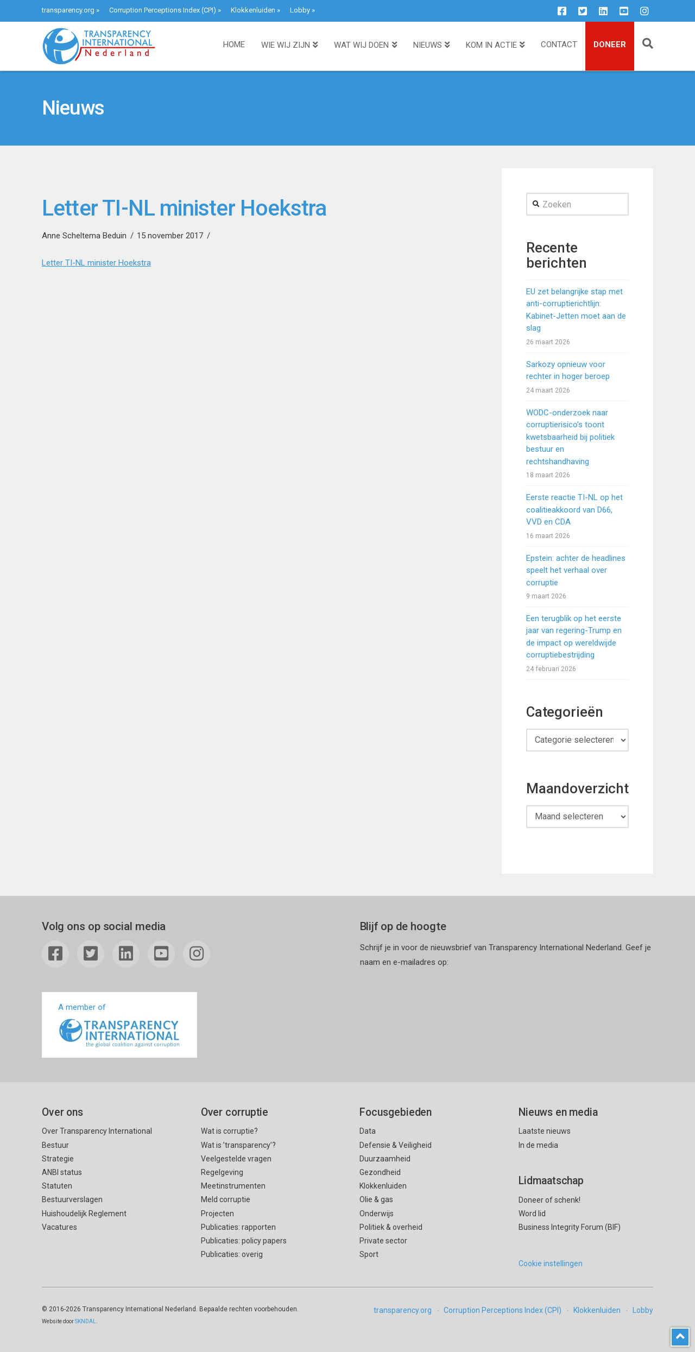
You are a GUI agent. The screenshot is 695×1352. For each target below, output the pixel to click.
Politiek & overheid (390, 1227)
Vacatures (59, 1227)
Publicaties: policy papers (244, 1240)
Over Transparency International (97, 1131)
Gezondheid (380, 1172)
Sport (368, 1254)
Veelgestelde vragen (236, 1158)
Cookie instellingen (551, 1263)
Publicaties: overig (232, 1254)
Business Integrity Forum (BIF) (570, 1227)
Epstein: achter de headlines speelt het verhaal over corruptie (576, 570)
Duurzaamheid (384, 1158)
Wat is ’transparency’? (238, 1145)
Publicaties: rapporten (238, 1227)
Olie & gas (376, 1199)
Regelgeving (222, 1172)
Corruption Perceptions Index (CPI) (162, 10)
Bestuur (55, 1145)
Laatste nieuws (545, 1131)
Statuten (57, 1186)
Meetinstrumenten (233, 1186)
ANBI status (62, 1172)
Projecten (217, 1213)
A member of (119, 1026)
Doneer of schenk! (549, 1200)
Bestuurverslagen (72, 1199)
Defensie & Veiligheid (395, 1145)
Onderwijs (376, 1213)
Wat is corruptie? (229, 1131)
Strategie (58, 1158)
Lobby (300, 10)
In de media (538, 1145)
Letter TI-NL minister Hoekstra (96, 263)
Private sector (383, 1240)
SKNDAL (85, 1321)
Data (367, 1131)
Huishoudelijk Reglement (84, 1213)
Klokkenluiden (253, 10)
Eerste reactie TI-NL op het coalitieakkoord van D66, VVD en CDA (574, 509)
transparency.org (68, 10)
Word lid (532, 1213)
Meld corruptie (225, 1199)
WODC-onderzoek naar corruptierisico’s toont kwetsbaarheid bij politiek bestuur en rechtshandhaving (570, 437)
